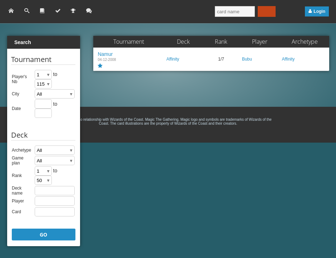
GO (43, 234)
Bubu (247, 59)
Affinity (172, 59)
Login (319, 11)
